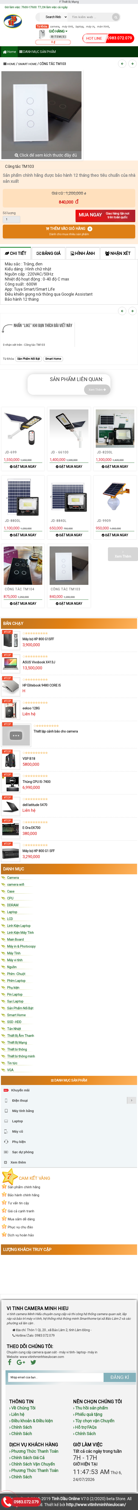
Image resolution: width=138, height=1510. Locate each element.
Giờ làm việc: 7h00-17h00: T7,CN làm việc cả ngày (36, 7)
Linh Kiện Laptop (19, 926)
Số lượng (9, 213)
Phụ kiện (13, 987)
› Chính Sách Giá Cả (27, 1457)
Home (9, 52)
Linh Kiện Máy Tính (20, 933)
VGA (10, 1070)
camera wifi (15, 884)
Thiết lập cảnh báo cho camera (56, 731)
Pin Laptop (15, 994)
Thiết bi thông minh (21, 1056)
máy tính (67, 26)
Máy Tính (13, 953)
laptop (79, 26)
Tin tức (12, 1063)
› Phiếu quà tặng (87, 1414)
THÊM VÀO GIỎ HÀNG (69, 231)
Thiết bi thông (17, 1049)
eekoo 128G (31, 708)
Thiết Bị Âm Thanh (20, 1036)
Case (10, 891)
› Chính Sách (20, 1427)
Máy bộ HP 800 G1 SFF (39, 851)
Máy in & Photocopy (21, 946)
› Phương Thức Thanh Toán (33, 1451)
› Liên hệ (16, 1414)
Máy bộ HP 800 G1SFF (38, 639)
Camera (13, 878)
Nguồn (12, 967)
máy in (90, 26)
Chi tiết (15, 253)
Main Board (15, 939)
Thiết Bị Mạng (17, 1042)
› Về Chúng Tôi (22, 1408)
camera (54, 26)
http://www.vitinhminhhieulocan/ (96, 1504)
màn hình (103, 26)
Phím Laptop (16, 981)
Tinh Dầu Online (65, 1498)
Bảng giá (48, 253)
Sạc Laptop (15, 1001)
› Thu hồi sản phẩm (90, 1408)
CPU (10, 898)
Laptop (12, 912)
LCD (10, 919)
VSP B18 (29, 758)
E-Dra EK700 (31, 828)
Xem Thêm (97, 389)
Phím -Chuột (16, 974)
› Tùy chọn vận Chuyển (93, 1420)
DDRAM (12, 905)
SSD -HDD (14, 1022)
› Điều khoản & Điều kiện (31, 1420)
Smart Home (27, 64)
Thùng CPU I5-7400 (37, 782)
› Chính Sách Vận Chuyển (32, 1464)
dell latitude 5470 (35, 805)
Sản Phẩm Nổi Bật (28, 358)
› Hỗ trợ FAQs (85, 1427)
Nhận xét (117, 253)
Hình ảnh (83, 253)
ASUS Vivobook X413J (39, 662)
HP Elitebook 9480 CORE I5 (42, 685)
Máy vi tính (15, 960)
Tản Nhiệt (14, 1029)
